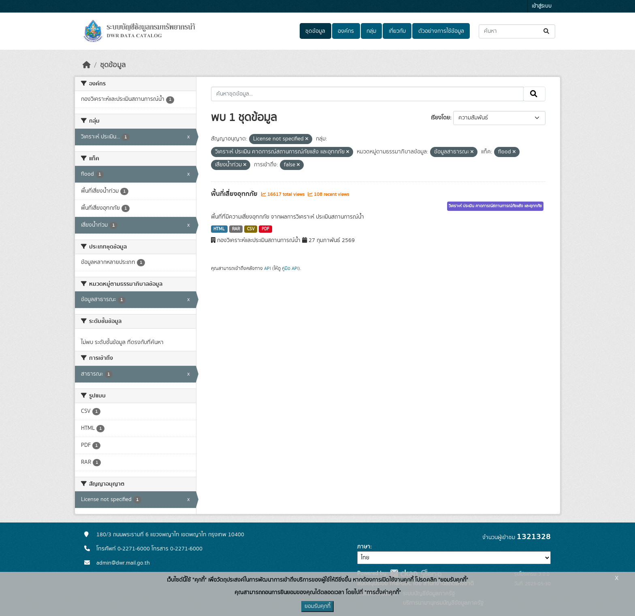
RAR (236, 229)
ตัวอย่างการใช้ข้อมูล (441, 31)
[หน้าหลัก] (87, 65)
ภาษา (363, 547)
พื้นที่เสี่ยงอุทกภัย (235, 194)
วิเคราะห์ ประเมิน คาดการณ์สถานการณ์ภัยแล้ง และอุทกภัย (495, 206)
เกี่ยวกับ (397, 31)
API (267, 268)
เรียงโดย (440, 118)
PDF (265, 229)
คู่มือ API (290, 268)
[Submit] (547, 31)
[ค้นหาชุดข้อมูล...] (517, 31)
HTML (219, 229)
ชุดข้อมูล (315, 31)
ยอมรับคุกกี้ (317, 606)
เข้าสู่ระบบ (542, 6)
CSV (251, 229)
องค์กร (346, 31)
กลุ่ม (371, 31)
